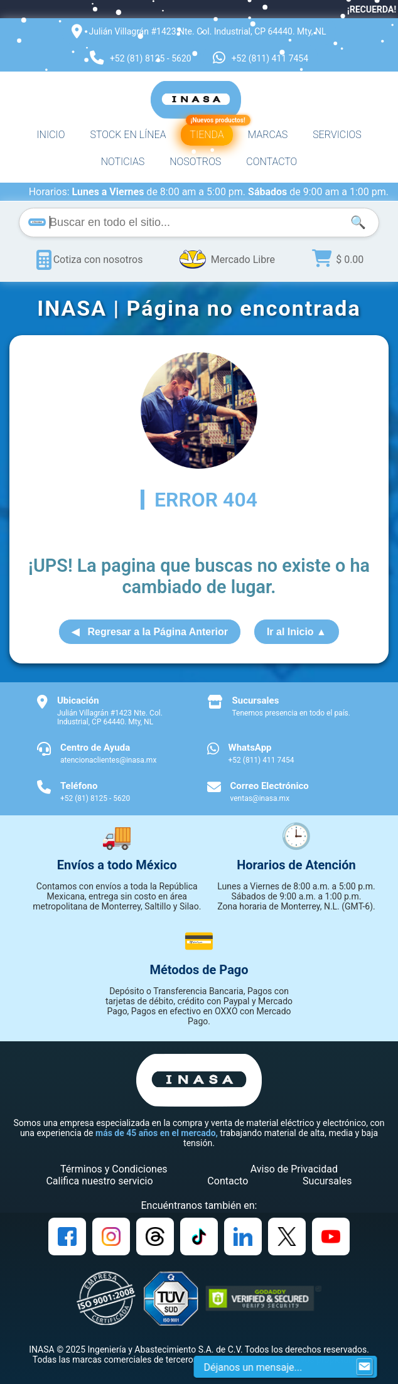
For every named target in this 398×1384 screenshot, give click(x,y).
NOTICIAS (123, 162)
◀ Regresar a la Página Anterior (150, 631)
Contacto (227, 1181)
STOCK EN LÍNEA (128, 135)
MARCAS (268, 135)
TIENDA (209, 132)
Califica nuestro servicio (99, 1181)
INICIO (50, 135)
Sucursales (327, 1181)
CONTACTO (271, 162)
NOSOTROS (195, 162)
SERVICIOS (337, 135)
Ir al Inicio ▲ (296, 631)
